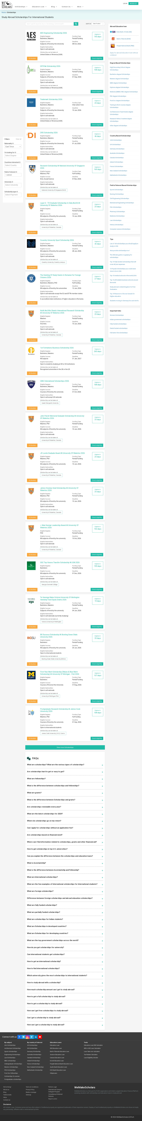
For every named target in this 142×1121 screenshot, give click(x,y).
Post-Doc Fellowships (11, 1073)
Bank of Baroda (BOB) (120, 39)
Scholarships (21, 6)
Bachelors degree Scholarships (120, 74)
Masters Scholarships (11, 1067)
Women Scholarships (117, 315)
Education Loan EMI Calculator (93, 1045)
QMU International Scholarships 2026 (54, 381)
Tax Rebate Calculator (90, 1054)
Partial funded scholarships (118, 328)
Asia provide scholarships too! (120, 250)
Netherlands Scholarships (118, 175)
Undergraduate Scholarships (13, 1064)
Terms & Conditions (32, 1087)
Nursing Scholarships (117, 194)
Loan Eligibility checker (91, 1057)
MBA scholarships (10, 1061)
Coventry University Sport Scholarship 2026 (57, 240)
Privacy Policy (30, 1089)
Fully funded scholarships (118, 324)
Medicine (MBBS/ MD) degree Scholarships (124, 92)
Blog (54, 6)
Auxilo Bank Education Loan (58, 1067)
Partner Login (52, 1087)
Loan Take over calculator (92, 1051)
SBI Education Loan (56, 1048)
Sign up (133, 3)
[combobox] (13, 146)
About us (6, 1089)
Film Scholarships (115, 207)
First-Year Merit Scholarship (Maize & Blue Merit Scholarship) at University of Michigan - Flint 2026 (59, 673)
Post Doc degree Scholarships (119, 100)
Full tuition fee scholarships (119, 333)
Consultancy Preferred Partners (55, 1095)
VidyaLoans (53, 1073)
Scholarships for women (12, 1076)
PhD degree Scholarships (118, 96)
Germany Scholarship (33, 1051)
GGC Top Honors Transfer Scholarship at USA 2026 (60, 562)
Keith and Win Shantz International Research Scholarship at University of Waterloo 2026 (62, 312)
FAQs (5, 1097)
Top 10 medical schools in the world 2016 (123, 275)
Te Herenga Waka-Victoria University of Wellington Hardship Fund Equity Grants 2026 (59, 598)
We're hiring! (7, 1087)
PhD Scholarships (9, 1070)
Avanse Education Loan (57, 1054)
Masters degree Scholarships (119, 78)
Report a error (52, 1099)
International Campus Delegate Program (55, 1090)
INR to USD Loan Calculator (92, 1048)
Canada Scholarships (117, 157)
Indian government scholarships (120, 319)
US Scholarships (32, 1045)
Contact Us (67, 6)
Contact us (6, 1100)
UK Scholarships (115, 144)
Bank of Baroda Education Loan (59, 1051)
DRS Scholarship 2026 (49, 133)
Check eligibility (97, 58)
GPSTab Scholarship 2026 (50, 66)
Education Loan (39, 6)
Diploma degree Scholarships (119, 87)
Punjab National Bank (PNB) (122, 46)
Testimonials (7, 1095)
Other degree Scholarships (118, 125)
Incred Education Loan (57, 1061)
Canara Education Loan (57, 1057)
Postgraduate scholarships (12, 1079)
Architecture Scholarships (12, 1048)
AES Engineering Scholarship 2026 (53, 33)
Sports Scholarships (116, 189)
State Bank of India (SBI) (121, 32)
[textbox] (13, 155)
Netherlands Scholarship (34, 1070)
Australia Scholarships (117, 153)
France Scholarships (116, 166)
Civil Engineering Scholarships (119, 198)
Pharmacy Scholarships (117, 211)
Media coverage (31, 1092)
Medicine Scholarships (117, 216)
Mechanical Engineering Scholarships (122, 203)
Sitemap (28, 1095)
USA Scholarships (116, 140)
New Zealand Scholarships (118, 171)
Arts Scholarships (10, 1045)
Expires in (97, 36)
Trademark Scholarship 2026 (51, 99)
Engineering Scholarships (12, 1054)
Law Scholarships (115, 220)
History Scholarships (116, 224)
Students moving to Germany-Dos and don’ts (124, 300)
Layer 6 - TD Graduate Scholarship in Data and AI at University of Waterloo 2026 (60, 204)
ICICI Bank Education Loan (58, 1070)
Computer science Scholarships (120, 229)
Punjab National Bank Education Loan (61, 1064)
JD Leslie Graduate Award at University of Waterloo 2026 (62, 453)
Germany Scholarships (117, 149)
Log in (125, 3)
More (80, 6)
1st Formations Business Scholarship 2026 (57, 348)
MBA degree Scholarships (118, 83)
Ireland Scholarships (116, 162)
